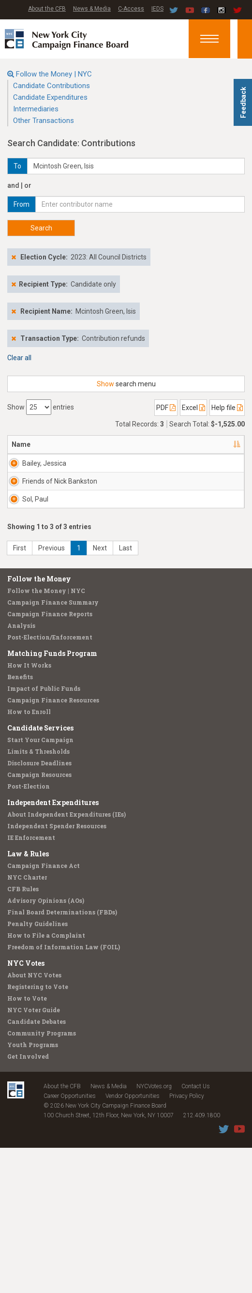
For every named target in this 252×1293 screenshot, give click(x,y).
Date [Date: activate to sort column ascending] (214, 444)
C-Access (131, 8)
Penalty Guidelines (37, 1069)
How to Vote (27, 1143)
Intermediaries (36, 109)
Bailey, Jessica (33, 468)
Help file (227, 407)
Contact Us (195, 1231)
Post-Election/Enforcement (49, 782)
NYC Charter (27, 1022)
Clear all (19, 358)
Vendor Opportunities (132, 1241)
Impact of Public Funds (43, 833)
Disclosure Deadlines (39, 908)
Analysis (21, 771)
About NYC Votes (34, 1120)
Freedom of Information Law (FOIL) (63, 1092)
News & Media (92, 8)
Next (100, 693)
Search (41, 228)
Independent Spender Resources (56, 971)
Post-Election (28, 931)
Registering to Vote (37, 1132)
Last (125, 693)
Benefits (20, 822)
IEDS (157, 8)
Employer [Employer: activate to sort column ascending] (172, 444)
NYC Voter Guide (33, 1155)
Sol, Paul (35, 596)
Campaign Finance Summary (53, 747)
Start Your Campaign (40, 885)
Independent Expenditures (53, 947)
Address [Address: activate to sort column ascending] (74, 444)
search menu (126, 384)
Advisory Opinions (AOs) (45, 1046)
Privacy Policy (186, 1241)
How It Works (29, 810)
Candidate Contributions (51, 85)
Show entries (40, 407)
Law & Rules (28, 999)
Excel (193, 407)
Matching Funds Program (52, 798)
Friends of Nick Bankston (36, 539)
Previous (51, 693)
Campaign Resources (39, 920)
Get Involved (28, 1201)
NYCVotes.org (154, 1231)
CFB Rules (23, 1034)
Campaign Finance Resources (53, 845)
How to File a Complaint (46, 1080)
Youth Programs (32, 1190)
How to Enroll (29, 857)
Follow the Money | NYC (54, 74)
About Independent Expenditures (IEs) (66, 959)
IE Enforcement (31, 983)
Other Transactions (43, 120)
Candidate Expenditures (50, 97)
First (19, 693)
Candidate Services (40, 873)
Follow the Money (39, 724)
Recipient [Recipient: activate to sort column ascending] (122, 444)
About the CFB (47, 8)
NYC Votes (25, 1108)
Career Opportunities (70, 1241)
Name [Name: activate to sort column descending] (21, 444)
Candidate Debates (36, 1167)
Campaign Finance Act (43, 1011)
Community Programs (41, 1178)
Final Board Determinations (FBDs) (62, 1057)
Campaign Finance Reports (49, 759)
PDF (166, 407)
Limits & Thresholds (38, 896)
